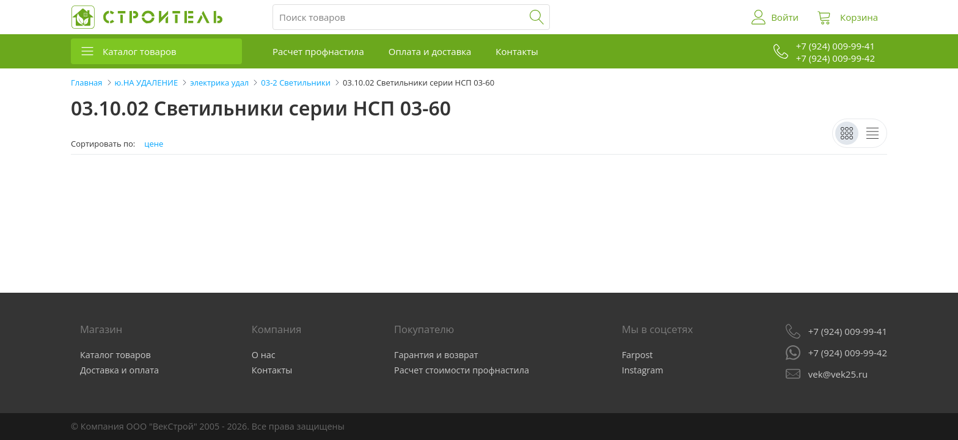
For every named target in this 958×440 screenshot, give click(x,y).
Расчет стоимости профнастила (461, 370)
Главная (87, 82)
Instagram (643, 370)
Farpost (637, 355)
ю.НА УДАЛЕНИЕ (146, 82)
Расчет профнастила (318, 51)
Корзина (859, 17)
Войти (785, 17)
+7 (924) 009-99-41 (847, 331)
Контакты (516, 51)
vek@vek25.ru (838, 374)
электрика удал (219, 82)
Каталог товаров (140, 51)
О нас (264, 355)
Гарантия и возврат (436, 355)
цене (153, 144)
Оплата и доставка (430, 51)
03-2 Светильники (296, 82)
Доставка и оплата (119, 370)
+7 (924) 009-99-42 (847, 352)
